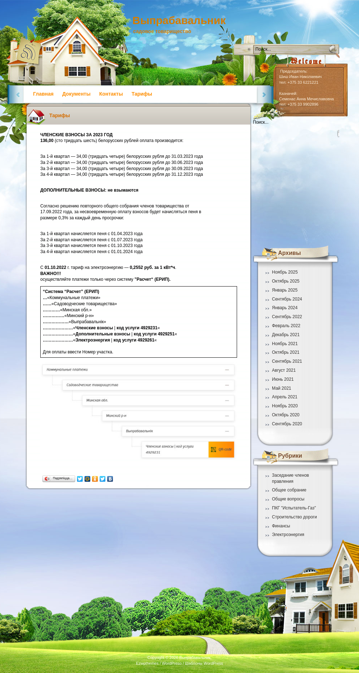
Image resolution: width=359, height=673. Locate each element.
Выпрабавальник (179, 20)
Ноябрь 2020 (285, 405)
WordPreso (172, 663)
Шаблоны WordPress (204, 663)
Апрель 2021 (284, 396)
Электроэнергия (288, 534)
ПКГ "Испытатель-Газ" (294, 508)
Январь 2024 (284, 307)
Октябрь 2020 (286, 414)
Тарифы (142, 94)
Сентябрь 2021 (287, 361)
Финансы (281, 525)
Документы (76, 94)
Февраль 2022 (286, 325)
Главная (43, 94)
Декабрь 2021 (286, 334)
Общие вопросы (288, 499)
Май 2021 (281, 388)
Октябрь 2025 (286, 281)
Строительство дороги (294, 516)
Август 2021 (284, 370)
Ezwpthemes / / (179, 663)
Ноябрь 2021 (285, 343)
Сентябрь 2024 (287, 299)
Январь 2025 (284, 290)
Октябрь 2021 (286, 352)
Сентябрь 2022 (287, 316)
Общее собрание (289, 490)
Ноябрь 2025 (285, 272)
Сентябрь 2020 (287, 423)
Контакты (111, 94)
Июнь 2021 (283, 379)
